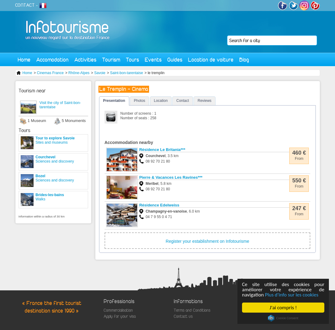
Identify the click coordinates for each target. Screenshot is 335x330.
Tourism (111, 59)
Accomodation (52, 59)
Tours (132, 59)
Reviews (204, 101)
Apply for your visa (120, 316)
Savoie (99, 73)
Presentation (114, 101)
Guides (174, 59)
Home (24, 59)
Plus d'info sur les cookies (291, 295)
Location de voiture (210, 59)
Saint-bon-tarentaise (126, 73)
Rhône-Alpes (78, 73)
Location (161, 101)
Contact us (183, 316)
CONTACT (25, 5)
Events (153, 59)
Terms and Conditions (192, 310)
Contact (182, 101)
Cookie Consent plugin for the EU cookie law (283, 318)
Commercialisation (118, 310)
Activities (85, 59)
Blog (244, 59)
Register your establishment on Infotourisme (207, 241)
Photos (139, 101)
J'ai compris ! (283, 307)
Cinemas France (50, 73)
